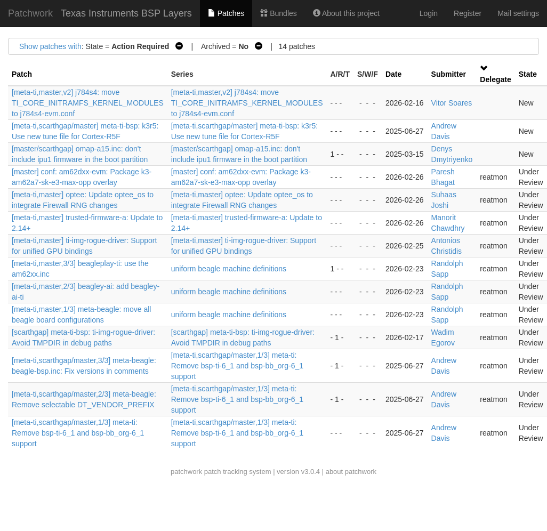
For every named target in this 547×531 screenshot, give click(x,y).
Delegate (495, 79)
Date (393, 74)
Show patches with (50, 46)
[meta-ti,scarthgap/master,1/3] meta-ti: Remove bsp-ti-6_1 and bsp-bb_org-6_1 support (237, 366)
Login (429, 13)
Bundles (278, 13)
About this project (346, 13)
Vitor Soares (451, 103)
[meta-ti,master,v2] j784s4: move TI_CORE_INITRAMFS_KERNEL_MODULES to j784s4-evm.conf (88, 103)
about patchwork (351, 472)
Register (467, 13)
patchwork (186, 472)
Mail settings (518, 13)
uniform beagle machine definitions (228, 268)
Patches (226, 13)
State (528, 74)
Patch (22, 74)
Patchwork (30, 13)
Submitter (448, 74)
